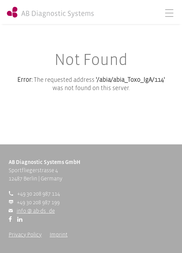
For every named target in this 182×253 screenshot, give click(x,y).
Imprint (59, 235)
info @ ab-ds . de (36, 211)
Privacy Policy (25, 235)
